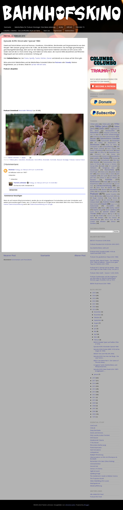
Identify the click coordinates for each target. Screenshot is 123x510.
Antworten (12, 175)
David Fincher (110, 150)
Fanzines (115, 158)
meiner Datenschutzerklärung (13, 204)
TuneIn (37, 58)
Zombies (93, 223)
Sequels (104, 204)
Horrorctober (94, 170)
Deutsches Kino (114, 152)
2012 (94, 394)
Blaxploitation (112, 143)
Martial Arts (112, 187)
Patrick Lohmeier (20, 183)
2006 (94, 411)
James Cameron (101, 174)
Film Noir (116, 160)
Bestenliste (115, 141)
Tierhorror (104, 214)
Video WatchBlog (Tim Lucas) (99, 481)
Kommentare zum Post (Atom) (22, 260)
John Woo (93, 178)
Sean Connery (94, 204)
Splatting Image (95, 473)
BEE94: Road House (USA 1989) (100, 283)
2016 (94, 383)
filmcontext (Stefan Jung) (98, 445)
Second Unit (94, 466)
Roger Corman (98, 198)
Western (103, 221)
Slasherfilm (93, 208)
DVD (118, 146)
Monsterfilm (94, 189)
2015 (94, 386)
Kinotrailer (46, 160)
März (96, 337)
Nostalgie (66, 160)
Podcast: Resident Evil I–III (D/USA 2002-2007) (104, 244)
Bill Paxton (98, 143)
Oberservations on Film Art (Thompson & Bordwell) (103, 458)
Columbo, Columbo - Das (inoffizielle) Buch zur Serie (22, 31)
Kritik (105, 182)
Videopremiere (95, 219)
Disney (113, 154)
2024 (94, 295)
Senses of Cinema (96, 469)
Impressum (58, 31)
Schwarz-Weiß (94, 202)
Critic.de (92, 428)
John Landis (104, 176)
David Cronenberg (96, 150)
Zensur (113, 221)
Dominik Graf (105, 156)
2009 (94, 403)
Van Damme (113, 217)
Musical (59, 160)
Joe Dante (111, 174)
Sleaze (103, 208)
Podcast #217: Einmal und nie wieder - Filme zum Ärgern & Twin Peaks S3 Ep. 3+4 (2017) (104, 268)
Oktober (97, 317)
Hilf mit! (69, 27)
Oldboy (92, 191)
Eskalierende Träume (97, 440)
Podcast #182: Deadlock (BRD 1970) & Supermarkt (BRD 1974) (102, 252)
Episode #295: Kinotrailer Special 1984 (106, 346)
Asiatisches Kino (97, 136)
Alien (99, 134)
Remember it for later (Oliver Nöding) (102, 461)
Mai (95, 331)
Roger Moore (112, 198)
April (95, 334)
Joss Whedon (113, 178)
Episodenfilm (115, 156)
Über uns (46, 31)
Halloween (93, 168)
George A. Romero (110, 164)
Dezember (97, 312)
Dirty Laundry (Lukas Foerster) (100, 435)
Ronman (12, 170)
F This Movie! (94, 443)
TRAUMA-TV (80, 27)
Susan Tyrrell (94, 212)
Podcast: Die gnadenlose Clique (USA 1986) (104, 257)
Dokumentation (94, 156)
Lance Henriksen (107, 184)
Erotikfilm (96, 158)
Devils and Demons (96, 433)
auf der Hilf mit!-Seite (38, 64)
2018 (94, 378)
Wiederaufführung (96, 486)
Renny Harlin (110, 196)
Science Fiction (80, 160)
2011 (94, 397)
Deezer (49, 58)
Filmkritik (96, 162)
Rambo (92, 196)
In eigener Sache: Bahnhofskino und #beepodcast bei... (105, 366)
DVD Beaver (94, 438)
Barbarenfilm (105, 141)
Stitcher (43, 58)
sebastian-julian (70, 505)
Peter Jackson (113, 191)
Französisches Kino (109, 162)
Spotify (31, 58)
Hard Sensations (95, 450)
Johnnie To (103, 178)
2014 (94, 389)
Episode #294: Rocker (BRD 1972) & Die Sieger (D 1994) (106, 350)
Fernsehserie (105, 160)
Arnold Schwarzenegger (111, 134)
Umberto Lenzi (111, 215)
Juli (95, 326)
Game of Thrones (95, 164)
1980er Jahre (13, 160)
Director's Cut (100, 154)
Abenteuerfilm (110, 131)
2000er (101, 128)
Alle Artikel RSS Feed (96, 494)
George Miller (94, 166)
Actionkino (22, 160)
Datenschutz (69, 31)
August (96, 323)
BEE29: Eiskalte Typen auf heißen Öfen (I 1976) (106, 343)
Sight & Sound (94, 471)
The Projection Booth (97, 478)
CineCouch (93, 425)
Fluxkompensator (96, 447)
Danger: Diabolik (99, 148)
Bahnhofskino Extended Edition (104, 139)
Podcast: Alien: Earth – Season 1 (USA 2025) (104, 273)
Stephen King (97, 210)
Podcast (72, 160)
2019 (94, 309)
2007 (94, 408)
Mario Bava (100, 187)
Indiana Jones (104, 172)
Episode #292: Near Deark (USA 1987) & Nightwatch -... (106, 370)
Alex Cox (93, 134)
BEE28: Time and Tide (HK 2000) (104, 354)
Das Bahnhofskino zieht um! (99, 248)
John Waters (113, 176)
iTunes (26, 58)
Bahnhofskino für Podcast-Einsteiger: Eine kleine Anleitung (35, 27)
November (97, 315)
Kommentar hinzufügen (13, 196)
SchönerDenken (95, 464)
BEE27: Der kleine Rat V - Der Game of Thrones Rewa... (106, 361)
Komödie (53, 160)
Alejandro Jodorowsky (110, 133)
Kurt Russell (114, 182)
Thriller (93, 213)
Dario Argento (111, 148)
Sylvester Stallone (109, 212)
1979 (94, 417)
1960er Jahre (106, 124)
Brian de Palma (111, 145)
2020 (94, 307)
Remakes (100, 196)
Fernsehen (93, 160)
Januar (96, 374)
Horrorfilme (38, 160)
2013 (94, 392)
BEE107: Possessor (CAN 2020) (100, 240)
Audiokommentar (110, 136)
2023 (94, 298)
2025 (94, 293)
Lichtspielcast (94, 452)
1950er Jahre (94, 124)
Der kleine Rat (102, 152)
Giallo (103, 166)
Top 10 (112, 214)
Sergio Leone (114, 204)
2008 (94, 406)
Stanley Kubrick (114, 208)
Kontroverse (95, 181)
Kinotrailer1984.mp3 (26, 110)
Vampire (100, 217)
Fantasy (106, 158)
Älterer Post (80, 255)
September (98, 320)
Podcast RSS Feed (96, 497)
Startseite (7, 27)
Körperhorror (94, 184)
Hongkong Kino (108, 168)
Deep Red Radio (95, 430)
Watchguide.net (95, 483)
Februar (96, 340)
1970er (116, 124)
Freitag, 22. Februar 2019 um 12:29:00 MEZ (29, 170)
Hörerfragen (93, 172)
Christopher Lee (95, 146)
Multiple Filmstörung (96, 455)
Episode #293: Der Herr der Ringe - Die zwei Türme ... (106, 357)
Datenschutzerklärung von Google (41, 204)
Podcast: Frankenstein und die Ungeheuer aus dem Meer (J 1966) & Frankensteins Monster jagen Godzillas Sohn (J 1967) (103, 278)
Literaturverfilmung (104, 185)
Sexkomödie (94, 206)
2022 (94, 301)
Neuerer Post (10, 255)
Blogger (86, 505)
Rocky (117, 196)
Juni (95, 329)
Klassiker (93, 180)
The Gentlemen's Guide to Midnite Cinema (104, 476)
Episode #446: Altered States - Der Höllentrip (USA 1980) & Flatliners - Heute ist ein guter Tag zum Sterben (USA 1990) (104, 262)
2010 (94, 400)
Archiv (61, 27)
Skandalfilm (110, 206)
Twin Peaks (99, 216)
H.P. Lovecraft (112, 166)
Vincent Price (109, 219)
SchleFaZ (115, 200)
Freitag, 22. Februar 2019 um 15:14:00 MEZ (43, 183)
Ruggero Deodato (95, 200)
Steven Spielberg (110, 210)
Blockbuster (30, 160)
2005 (94, 414)
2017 (94, 381)
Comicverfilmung (107, 146)
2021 (94, 304)
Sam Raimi (107, 200)
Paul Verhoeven (102, 191)
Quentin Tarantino (111, 194)
